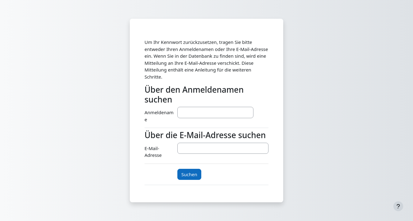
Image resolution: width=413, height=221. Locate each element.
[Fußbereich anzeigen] (398, 206)
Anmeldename (159, 115)
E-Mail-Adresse (153, 151)
